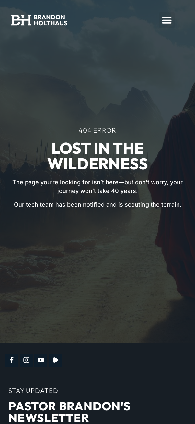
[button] (167, 20)
